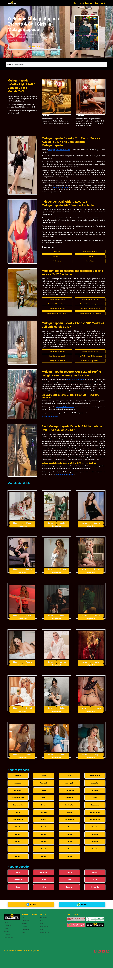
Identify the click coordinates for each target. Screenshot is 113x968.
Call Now (31, 904)
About (82, 3)
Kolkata (24, 923)
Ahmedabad (44, 917)
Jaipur (42, 923)
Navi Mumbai (8, 937)
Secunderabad (44, 926)
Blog (96, 3)
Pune (23, 932)
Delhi (23, 917)
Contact (102, 3)
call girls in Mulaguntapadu (65, 407)
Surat (41, 920)
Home (76, 3)
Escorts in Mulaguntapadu (59, 187)
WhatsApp (82, 904)
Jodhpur (42, 929)
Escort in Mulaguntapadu (75, 380)
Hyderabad (25, 929)
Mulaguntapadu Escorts (50, 417)
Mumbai (7, 934)
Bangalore (25, 920)
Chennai (24, 926)
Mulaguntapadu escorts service (59, 150)
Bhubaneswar (44, 932)
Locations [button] (88, 3)
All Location (8, 925)
